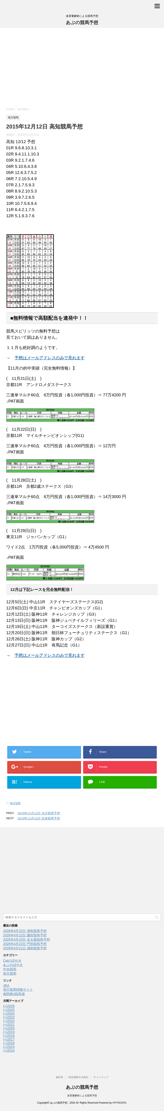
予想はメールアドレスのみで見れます (49, 358)
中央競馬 (9, 969)
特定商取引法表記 (78, 1077)
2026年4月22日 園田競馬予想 (25, 935)
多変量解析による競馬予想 (82, 1095)
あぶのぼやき (13, 965)
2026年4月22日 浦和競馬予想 (25, 931)
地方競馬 (15, 803)
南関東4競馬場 (14, 994)
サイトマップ (100, 1077)
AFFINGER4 (119, 1102)
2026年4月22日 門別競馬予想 (25, 944)
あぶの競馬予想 (82, 22)
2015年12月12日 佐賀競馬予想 (39, 818)
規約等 (59, 1077)
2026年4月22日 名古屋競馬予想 (26, 939)
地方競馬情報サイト (18, 989)
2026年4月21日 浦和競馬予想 (25, 948)
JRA (6, 985)
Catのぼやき (12, 960)
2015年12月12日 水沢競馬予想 (39, 813)
